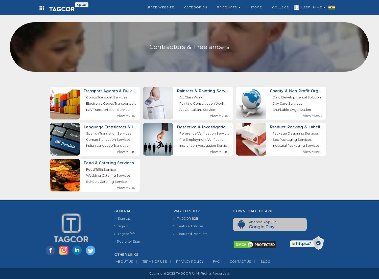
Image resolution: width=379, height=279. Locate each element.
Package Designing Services (295, 133)
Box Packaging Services (291, 139)
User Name (312, 8)
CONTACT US (235, 261)
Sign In (121, 226)
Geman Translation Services (108, 139)
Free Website (161, 7)
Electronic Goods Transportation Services (111, 103)
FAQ (212, 261)
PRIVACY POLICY (185, 261)
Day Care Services (287, 103)
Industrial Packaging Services (295, 145)
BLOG (260, 261)
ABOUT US (123, 261)
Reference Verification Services (204, 133)
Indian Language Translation (108, 145)
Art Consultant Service (197, 110)
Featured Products (190, 234)
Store (256, 7)
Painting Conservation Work (201, 103)
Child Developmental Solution (296, 97)
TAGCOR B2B (185, 218)
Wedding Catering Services (108, 175)
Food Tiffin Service (101, 169)
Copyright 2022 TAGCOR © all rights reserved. (189, 273)
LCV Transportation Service (108, 110)
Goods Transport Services (106, 97)
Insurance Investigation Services (204, 145)
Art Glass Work (190, 97)
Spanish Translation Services (108, 133)
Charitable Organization (291, 110)
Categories (195, 7)
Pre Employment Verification (202, 139)
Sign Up (122, 218)
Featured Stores (188, 226)
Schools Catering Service (106, 182)
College (280, 7)
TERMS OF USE (150, 261)
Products (228, 7)
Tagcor (124, 234)
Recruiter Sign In (128, 241)
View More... (126, 115)
